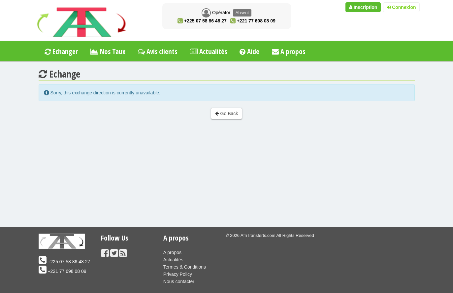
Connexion (401, 7)
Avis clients (157, 51)
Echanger (61, 51)
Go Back (226, 113)
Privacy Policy (177, 274)
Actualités (208, 51)
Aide (249, 51)
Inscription (363, 7)
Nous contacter (178, 281)
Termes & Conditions (184, 267)
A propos (288, 51)
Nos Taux (107, 51)
